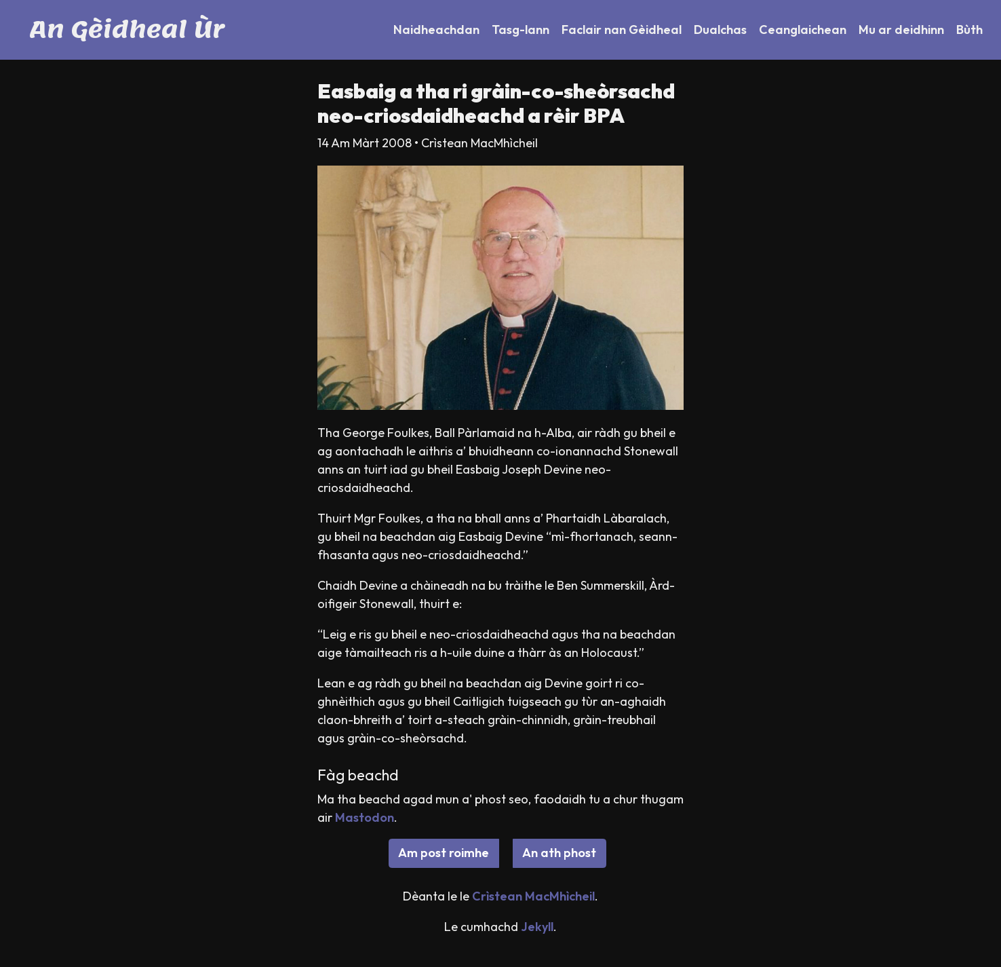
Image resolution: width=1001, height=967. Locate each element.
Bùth (969, 29)
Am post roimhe (443, 852)
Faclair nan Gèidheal (622, 29)
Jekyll (537, 926)
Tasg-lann (520, 29)
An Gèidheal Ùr (127, 29)
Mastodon (364, 817)
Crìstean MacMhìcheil (533, 896)
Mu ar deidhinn (901, 29)
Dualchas (720, 29)
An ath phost (559, 852)
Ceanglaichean (802, 29)
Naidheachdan (436, 29)
